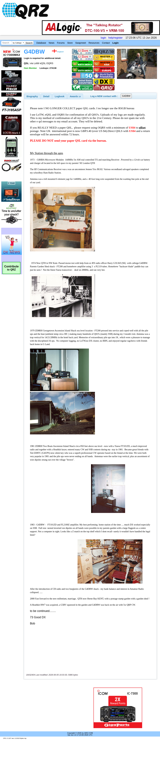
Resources (94, 43)
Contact (106, 43)
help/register (115, 37)
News (51, 43)
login (103, 37)
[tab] (32, 96)
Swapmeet (80, 43)
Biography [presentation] (32, 96)
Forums (61, 43)
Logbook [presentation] (59, 96)
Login (115, 43)
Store (70, 43)
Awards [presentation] (75, 96)
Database (41, 43)
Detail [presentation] (46, 96)
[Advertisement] (53, 708)
